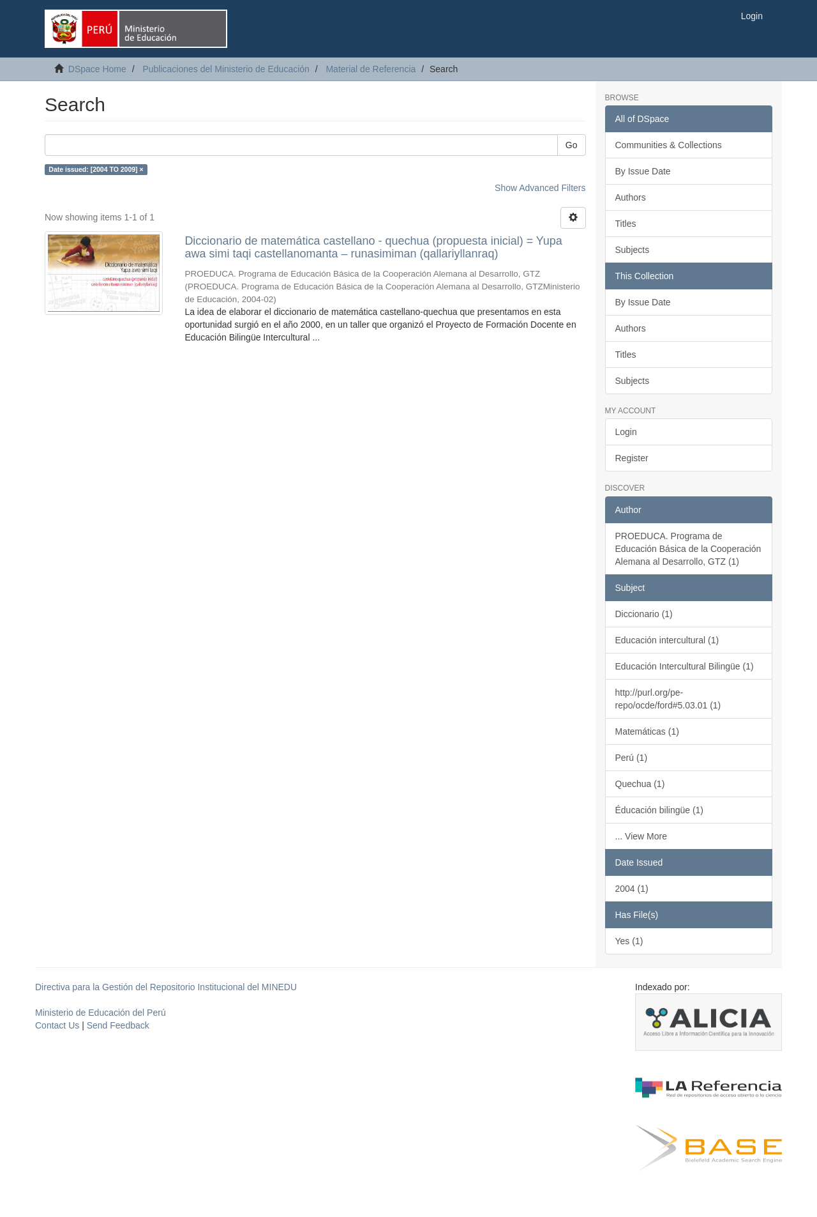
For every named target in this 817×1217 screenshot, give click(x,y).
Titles (625, 223)
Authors (630, 197)
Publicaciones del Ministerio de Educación (225, 69)
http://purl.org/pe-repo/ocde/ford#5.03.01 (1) (668, 698)
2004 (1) (631, 889)
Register (631, 458)
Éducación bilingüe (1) (659, 810)
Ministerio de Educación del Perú (100, 1012)
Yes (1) (629, 941)
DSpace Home (97, 69)
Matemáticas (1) (647, 731)
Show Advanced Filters (540, 188)
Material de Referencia (371, 69)
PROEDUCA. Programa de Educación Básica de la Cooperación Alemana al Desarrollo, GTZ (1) (688, 549)
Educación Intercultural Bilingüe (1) (684, 666)
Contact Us (57, 1025)
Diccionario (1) (644, 614)
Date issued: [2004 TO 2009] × (96, 169)
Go (572, 145)
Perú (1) (631, 758)
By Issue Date (643, 171)
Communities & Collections (668, 145)
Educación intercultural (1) (667, 640)
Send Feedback (118, 1025)
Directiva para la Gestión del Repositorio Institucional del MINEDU (166, 987)
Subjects (632, 250)
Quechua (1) (640, 784)
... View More (641, 836)
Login (626, 432)
